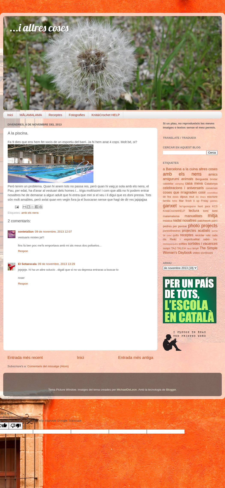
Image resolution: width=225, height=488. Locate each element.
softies (183, 243)
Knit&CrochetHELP (174, 210)
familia (166, 200)
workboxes (207, 252)
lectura (194, 210)
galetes (214, 201)
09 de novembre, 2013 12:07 (53, 231)
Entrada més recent (25, 357)
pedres (167, 226)
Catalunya (211, 183)
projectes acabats (196, 230)
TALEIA (181, 248)
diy (197, 196)
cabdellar (168, 183)
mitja (213, 215)
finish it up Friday (197, 200)
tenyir (195, 248)
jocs (207, 206)
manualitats (193, 216)
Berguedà (201, 179)
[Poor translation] (15, 425)
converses (212, 188)
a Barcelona (172, 169)
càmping (179, 183)
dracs (203, 196)
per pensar (180, 226)
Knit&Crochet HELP (106, 115)
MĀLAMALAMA (31, 115)
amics (213, 174)
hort (200, 206)
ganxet (170, 205)
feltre (174, 201)
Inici (10, 115)
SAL (215, 239)
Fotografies (77, 115)
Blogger (171, 389)
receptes (187, 235)
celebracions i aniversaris (183, 188)
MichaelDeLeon (127, 389)
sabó (206, 239)
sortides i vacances (203, 243)
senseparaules (170, 244)
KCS (215, 206)
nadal (177, 220)
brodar (214, 179)
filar (181, 200)
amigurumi (171, 179)
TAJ (173, 248)
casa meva (194, 183)
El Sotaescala (27, 264)
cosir (202, 192)
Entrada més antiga (135, 357)
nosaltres (189, 220)
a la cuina (190, 169)
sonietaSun (26, 231)
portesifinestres (171, 230)
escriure (212, 196)
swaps (166, 248)
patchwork (204, 220)
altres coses (208, 169)
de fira (167, 196)
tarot (189, 248)
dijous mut (187, 196)
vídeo (196, 252)
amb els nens (30, 212)
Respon (23, 251)
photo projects (203, 225)
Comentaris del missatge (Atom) (48, 366)
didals (175, 196)
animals (187, 179)
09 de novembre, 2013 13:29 (56, 264)
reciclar (199, 235)
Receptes (55, 115)
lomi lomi (210, 210)
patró (215, 220)
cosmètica (212, 192)
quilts (176, 235)
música (167, 220)
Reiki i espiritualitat (185, 239)
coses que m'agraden (180, 192)
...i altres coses (39, 27)
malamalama (171, 216)
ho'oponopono (187, 206)
